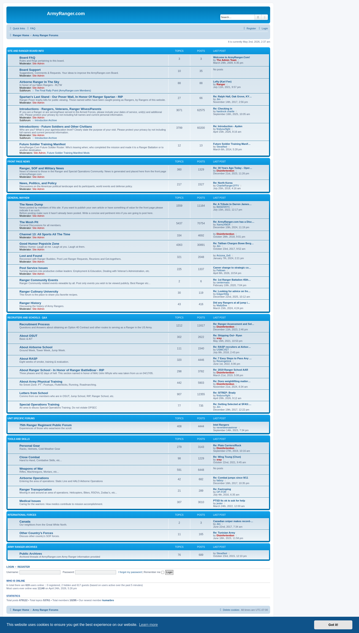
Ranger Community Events (38, 280)
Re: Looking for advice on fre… (231, 291)
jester (220, 503)
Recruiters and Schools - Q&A (27, 317)
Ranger (221, 84)
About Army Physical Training (40, 381)
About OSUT (28, 335)
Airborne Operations (34, 478)
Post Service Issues (33, 268)
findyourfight (223, 129)
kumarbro (108, 600)
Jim (218, 99)
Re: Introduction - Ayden (227, 126)
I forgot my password (130, 572)
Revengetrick (224, 361)
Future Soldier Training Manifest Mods (68, 152)
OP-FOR (221, 492)
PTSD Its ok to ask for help (229, 500)
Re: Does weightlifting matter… (231, 381)
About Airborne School (35, 347)
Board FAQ (27, 57)
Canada (24, 521)
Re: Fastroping (222, 489)
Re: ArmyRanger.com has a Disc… (233, 221)
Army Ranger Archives (22, 547)
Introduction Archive (44, 120)
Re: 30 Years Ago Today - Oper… (232, 168)
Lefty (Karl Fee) (222, 81)
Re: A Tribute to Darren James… (232, 204)
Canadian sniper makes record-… (233, 521)
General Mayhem (18, 198)
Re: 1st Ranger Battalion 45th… (232, 279)
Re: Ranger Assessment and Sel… (233, 324)
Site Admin (38, 63)
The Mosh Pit (28, 222)
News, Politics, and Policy (38, 183)
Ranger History (30, 303)
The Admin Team (227, 60)
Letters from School (33, 393)
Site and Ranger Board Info (26, 51)
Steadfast (222, 146)
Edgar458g (223, 294)
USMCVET (223, 349)
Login (10, 566)
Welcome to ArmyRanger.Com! (231, 57)
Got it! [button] (333, 625)
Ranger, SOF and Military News (41, 168)
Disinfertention (225, 170)
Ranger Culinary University (38, 291)
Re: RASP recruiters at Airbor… (232, 346)
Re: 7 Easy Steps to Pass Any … (232, 358)
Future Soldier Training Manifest (42, 144)
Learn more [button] (148, 625)
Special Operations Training (39, 404)
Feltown (221, 270)
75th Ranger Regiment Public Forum (45, 425)
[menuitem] (30, 28)
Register (24, 566)
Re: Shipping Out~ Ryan (227, 335)
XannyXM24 (223, 224)
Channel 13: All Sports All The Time (44, 234)
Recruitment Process (34, 324)
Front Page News (19, 161)
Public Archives (30, 553)
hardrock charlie (225, 111)
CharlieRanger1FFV (228, 185)
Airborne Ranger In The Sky (39, 82)
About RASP (28, 358)
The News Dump (31, 204)
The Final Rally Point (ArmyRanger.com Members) (61, 90)
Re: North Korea (222, 182)
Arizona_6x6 (224, 255)
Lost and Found (30, 256)
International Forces (22, 515)
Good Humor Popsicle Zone (39, 243)
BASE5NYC (223, 207)
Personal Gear (29, 445)
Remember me (154, 572)
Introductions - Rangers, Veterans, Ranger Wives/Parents (60, 109)
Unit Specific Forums (21, 418)
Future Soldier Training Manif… (231, 143)
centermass (223, 282)
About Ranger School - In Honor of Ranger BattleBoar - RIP (61, 370)
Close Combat (29, 457)
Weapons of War (31, 468)
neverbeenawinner (227, 427)
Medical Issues (30, 501)
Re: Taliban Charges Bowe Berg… (233, 243)
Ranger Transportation (35, 489)
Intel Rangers (221, 424)
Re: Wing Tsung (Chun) (227, 456)
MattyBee (222, 305)
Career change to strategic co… (232, 267)
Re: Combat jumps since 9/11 (230, 477)
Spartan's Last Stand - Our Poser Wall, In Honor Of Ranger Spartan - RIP (71, 97)
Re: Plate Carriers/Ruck (227, 445)
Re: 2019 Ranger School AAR (230, 369)
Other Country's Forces (36, 533)
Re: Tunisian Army (224, 532)
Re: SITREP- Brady (224, 392)
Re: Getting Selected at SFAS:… (232, 404)
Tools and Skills (19, 439)
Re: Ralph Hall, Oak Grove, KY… (232, 96)
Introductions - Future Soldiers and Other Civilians (55, 126)
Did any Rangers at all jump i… (231, 302)
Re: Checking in (222, 108)
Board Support (30, 69)
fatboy (220, 480)
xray (219, 338)
